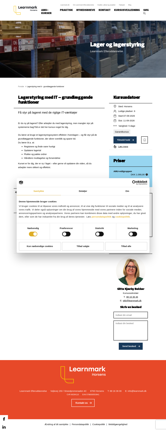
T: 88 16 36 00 (115, 391)
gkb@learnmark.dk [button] (132, 300)
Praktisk (66, 10)
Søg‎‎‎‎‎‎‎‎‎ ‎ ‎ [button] (146, 10)
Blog (129, 5)
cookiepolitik (122, 216)
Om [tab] (127, 191)
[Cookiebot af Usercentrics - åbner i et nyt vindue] (134, 182)
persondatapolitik (101, 216)
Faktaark (122, 5)
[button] (144, 139)
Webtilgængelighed (117, 424)
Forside (21, 87)
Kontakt (105, 10)
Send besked (129, 346)
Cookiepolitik (98, 424)
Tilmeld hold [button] (123, 140)
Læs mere (123, 146)
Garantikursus (122, 131)
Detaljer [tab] (83, 191)
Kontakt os (82, 403)
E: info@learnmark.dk (135, 391)
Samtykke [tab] (38, 191)
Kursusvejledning (127, 10)
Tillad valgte (83, 246)
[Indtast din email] (130, 315)
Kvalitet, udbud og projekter (107, 5)
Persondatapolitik (80, 424)
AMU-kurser (46, 12)
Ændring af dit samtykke (56, 424)
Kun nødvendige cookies (40, 246)
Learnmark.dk (64, 5)
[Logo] (26, 10)
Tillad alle (126, 246)
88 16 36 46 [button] (132, 297)
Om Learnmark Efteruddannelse (83, 5)
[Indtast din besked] (130, 330)
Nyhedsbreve (85, 10)
